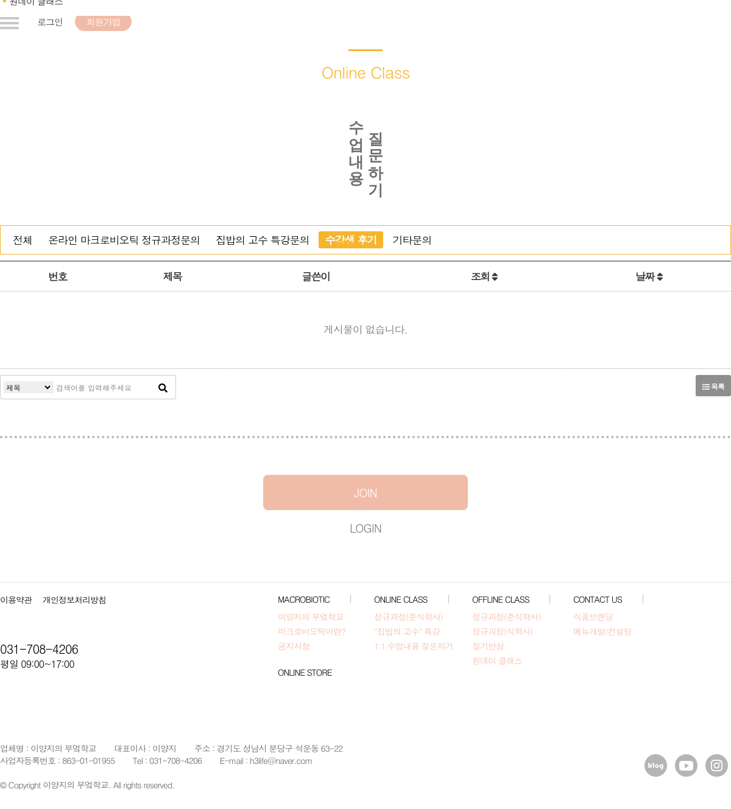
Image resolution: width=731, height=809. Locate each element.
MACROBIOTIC (304, 599)
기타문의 (411, 240)
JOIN (365, 492)
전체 (22, 240)
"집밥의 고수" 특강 (407, 631)
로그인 (50, 21)
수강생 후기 (351, 240)
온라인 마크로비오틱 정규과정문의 (124, 240)
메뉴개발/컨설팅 (602, 631)
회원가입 (103, 21)
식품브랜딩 (593, 617)
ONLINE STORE (304, 672)
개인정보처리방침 (74, 599)
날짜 (648, 276)
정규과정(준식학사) (408, 617)
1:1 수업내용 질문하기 (413, 646)
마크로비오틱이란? (311, 631)
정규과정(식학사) (502, 631)
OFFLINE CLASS (500, 599)
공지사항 (293, 646)
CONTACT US (597, 599)
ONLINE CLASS (401, 599)
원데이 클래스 (497, 660)
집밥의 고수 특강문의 (262, 240)
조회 (484, 276)
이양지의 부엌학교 (311, 617)
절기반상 (488, 646)
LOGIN (365, 527)
